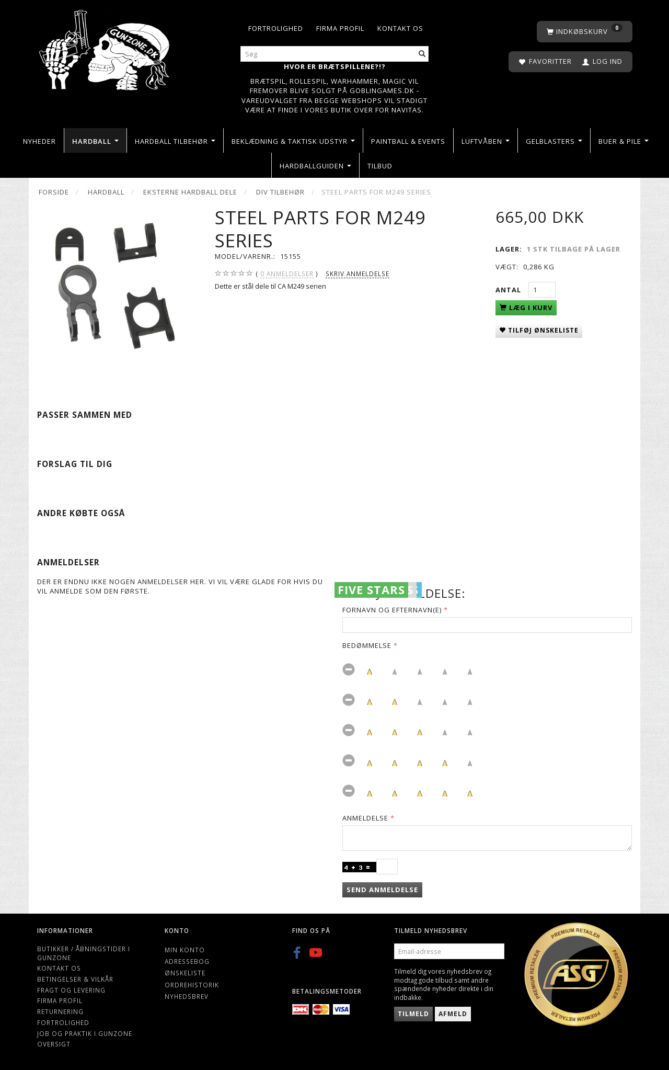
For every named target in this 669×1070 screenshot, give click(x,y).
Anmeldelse (365, 818)
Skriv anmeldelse (357, 273)
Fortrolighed (275, 28)
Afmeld (453, 1013)
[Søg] (422, 54)
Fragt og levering (71, 990)
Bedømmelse (366, 645)
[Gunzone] (105, 47)
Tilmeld (413, 1013)
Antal (509, 289)
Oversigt (54, 1044)
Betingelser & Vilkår (75, 979)
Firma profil (340, 28)
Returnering (60, 1011)
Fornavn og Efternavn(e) (392, 609)
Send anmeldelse (382, 889)
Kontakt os (400, 28)
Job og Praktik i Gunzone (84, 1033)
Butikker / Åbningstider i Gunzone (83, 953)
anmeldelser (287, 273)
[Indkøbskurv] (584, 31)
